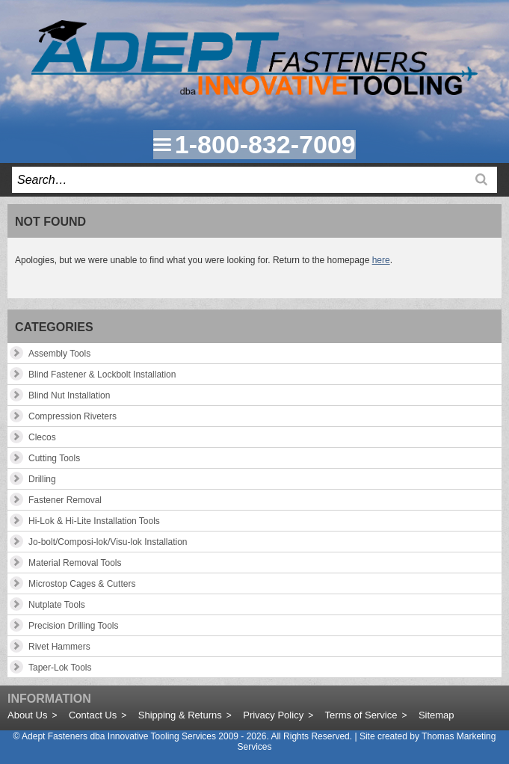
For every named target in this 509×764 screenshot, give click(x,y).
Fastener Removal (65, 500)
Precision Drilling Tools (73, 625)
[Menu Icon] (162, 144)
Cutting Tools (54, 458)
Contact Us (93, 715)
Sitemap (436, 715)
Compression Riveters (72, 416)
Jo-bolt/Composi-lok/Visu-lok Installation (108, 542)
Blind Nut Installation (69, 395)
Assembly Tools (59, 353)
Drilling (42, 479)
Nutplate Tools (56, 605)
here (381, 260)
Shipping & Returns (180, 715)
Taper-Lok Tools (60, 667)
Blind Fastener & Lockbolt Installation (102, 374)
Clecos (42, 437)
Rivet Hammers (59, 646)
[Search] (481, 179)
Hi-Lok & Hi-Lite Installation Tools (94, 521)
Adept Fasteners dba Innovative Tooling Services (119, 736)
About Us (27, 715)
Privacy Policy (273, 715)
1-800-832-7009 (265, 144)
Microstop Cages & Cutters (81, 584)
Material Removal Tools (75, 563)
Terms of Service (361, 715)
